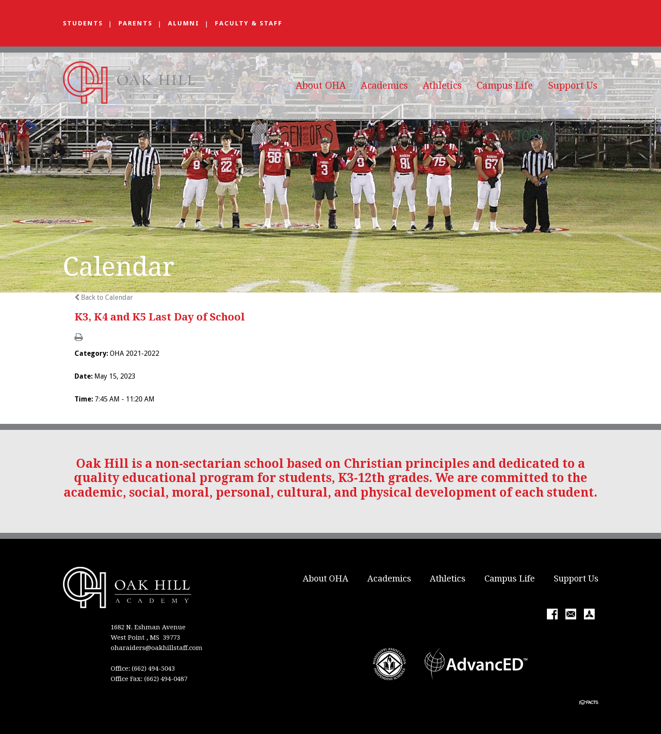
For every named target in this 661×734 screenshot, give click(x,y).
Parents (135, 23)
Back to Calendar (103, 297)
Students (83, 23)
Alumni (183, 23)
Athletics (442, 85)
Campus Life (505, 85)
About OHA (321, 85)
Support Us (572, 85)
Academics (384, 85)
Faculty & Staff (248, 23)
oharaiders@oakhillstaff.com (156, 648)
